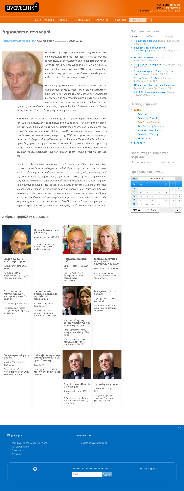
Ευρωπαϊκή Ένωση (148, 134)
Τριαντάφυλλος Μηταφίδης (19, 40)
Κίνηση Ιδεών (145, 138)
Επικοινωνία (82, 19)
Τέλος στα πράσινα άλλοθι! (105, 292)
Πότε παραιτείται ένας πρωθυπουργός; (155, 86)
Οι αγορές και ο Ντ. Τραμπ (152, 79)
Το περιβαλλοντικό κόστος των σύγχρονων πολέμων (106, 261)
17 (134, 200)
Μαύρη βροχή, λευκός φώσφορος (46, 231)
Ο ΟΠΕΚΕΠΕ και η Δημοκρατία (154, 93)
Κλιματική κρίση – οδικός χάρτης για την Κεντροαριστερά (77, 323)
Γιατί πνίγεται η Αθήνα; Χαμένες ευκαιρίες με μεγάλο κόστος (16, 295)
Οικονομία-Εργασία (148, 118)
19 (178, 196)
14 (134, 188)
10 (166, 192)
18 (134, 204)
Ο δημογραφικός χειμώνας (157, 66)
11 (172, 192)
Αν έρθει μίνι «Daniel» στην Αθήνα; (77, 385)
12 (178, 192)
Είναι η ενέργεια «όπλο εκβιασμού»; (15, 260)
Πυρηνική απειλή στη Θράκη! (16, 356)
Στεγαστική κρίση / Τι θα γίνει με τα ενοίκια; (153, 73)
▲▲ (179, 427)
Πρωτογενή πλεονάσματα (152, 59)
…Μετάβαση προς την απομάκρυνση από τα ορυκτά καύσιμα (47, 358)
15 (134, 192)
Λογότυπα (17, 454)
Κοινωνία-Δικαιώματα (150, 130)
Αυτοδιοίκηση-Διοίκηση (151, 126)
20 (141, 200)
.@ (94, 443)
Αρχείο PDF (101, 19)
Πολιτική (142, 114)
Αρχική (38, 19)
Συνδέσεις (119, 19)
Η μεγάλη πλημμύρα (106, 384)
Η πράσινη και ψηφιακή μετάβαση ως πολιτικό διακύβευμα (45, 295)
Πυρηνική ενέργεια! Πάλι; (75, 260)
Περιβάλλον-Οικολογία (150, 122)
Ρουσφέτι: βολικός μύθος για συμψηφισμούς (157, 50)
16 (134, 196)
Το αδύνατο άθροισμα (157, 42)
